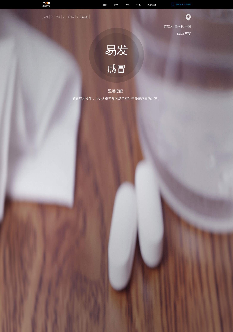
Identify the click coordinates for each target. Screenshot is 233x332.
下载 (127, 4)
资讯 (138, 4)
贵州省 (71, 16)
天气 (116, 4)
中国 (58, 16)
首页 (105, 4)
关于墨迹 (152, 4)
